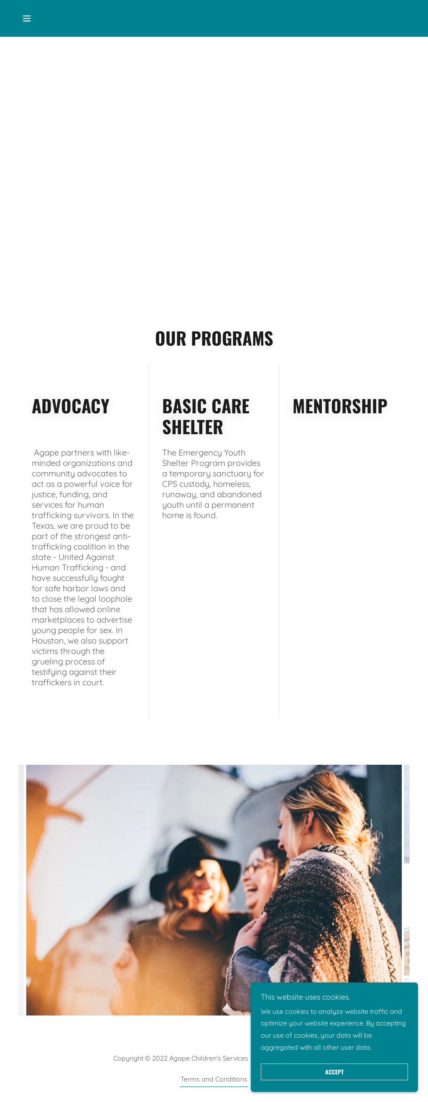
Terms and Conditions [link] (214, 1079)
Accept (334, 1072)
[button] (26, 18)
